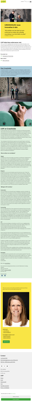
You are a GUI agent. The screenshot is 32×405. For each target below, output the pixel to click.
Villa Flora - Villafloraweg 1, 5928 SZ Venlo (8, 363)
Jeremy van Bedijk (8, 271)
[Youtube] (7, 368)
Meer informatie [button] (13, 393)
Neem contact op (6, 62)
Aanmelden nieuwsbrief (5, 387)
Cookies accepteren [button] (16, 399)
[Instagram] (4, 368)
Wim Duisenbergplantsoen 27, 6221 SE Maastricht (9, 362)
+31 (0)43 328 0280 (4, 360)
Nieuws (2, 379)
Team (2, 385)
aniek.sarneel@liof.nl (7, 334)
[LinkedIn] (2, 368)
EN (28, 1)
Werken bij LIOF (3, 383)
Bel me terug (6, 343)
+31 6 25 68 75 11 (6, 332)
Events (2, 381)
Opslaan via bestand (6, 338)
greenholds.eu (7, 265)
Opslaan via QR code (6, 339)
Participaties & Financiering (8, 58)
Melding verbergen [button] (16, 396)
